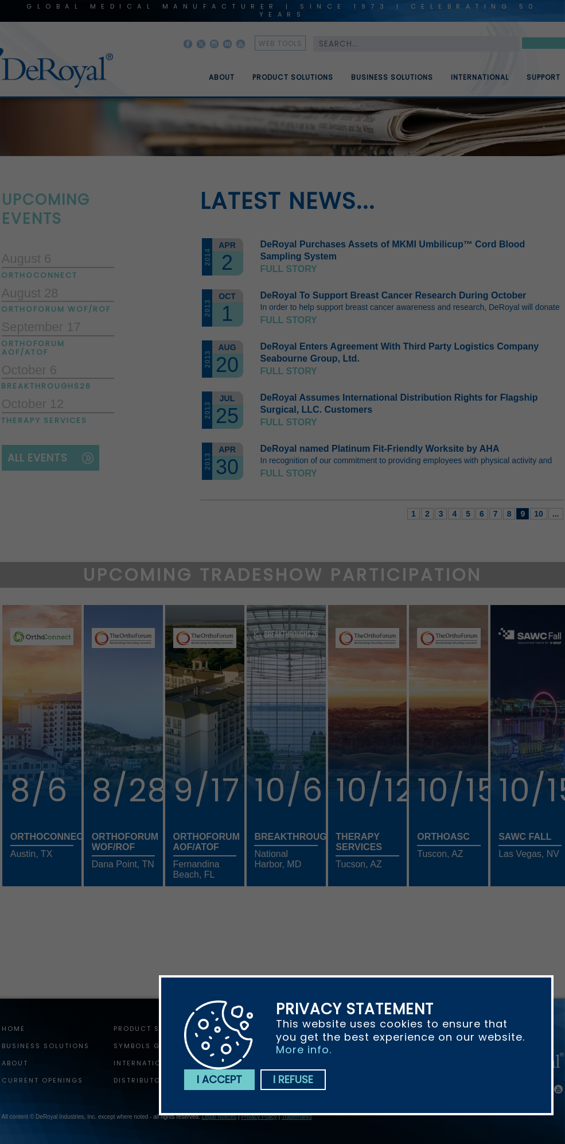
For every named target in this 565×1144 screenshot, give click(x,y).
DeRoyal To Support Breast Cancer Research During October (393, 295)
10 (538, 513)
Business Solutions (392, 82)
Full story (288, 269)
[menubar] (376, 73)
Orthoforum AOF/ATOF (33, 348)
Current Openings (42, 1080)
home (13, 1028)
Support (543, 82)
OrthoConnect (40, 275)
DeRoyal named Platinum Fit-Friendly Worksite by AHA (380, 448)
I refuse (293, 1079)
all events (37, 458)
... (555, 513)
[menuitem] (213, 73)
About (222, 82)
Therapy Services (45, 420)
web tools (280, 43)
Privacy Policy (258, 1117)
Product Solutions (292, 82)
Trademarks (297, 1117)
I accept (219, 1079)
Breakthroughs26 (47, 386)
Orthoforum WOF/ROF (56, 309)
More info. (304, 1049)
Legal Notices (219, 1117)
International (480, 82)
